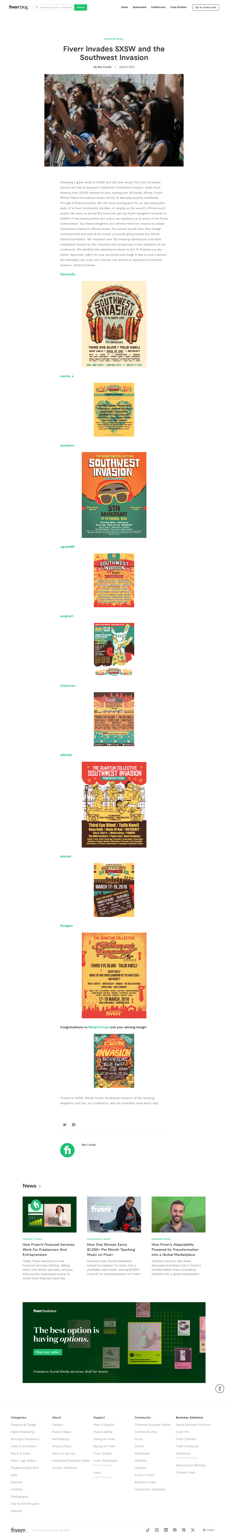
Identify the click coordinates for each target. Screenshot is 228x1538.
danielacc (67, 445)
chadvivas (67, 685)
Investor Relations (64, 1468)
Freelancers (158, 7)
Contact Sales (185, 1472)
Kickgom (66, 925)
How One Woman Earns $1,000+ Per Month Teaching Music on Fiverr (111, 1250)
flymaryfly (67, 274)
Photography (19, 1496)
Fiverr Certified (186, 1439)
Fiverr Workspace (105, 1462)
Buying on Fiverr (104, 1446)
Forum (139, 1439)
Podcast (140, 1468)
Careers (57, 1424)
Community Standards (150, 1489)
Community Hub (146, 1432)
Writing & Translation (25, 1439)
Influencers (142, 1453)
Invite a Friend (144, 1475)
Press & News (61, 1432)
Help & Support (103, 1424)
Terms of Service (63, 1453)
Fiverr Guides (102, 1453)
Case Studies (178, 7)
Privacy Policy (61, 1446)
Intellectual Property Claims (71, 1460)
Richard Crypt (98, 1027)
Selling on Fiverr (104, 1439)
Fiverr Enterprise (187, 1446)
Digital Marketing (22, 1432)
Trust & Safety (103, 1432)
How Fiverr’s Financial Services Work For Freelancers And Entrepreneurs (49, 1250)
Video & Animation (24, 1446)
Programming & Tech (25, 1468)
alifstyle (66, 755)
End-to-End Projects (25, 1503)
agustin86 (67, 546)
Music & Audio (21, 1453)
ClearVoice (183, 1453)
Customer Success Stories (152, 1424)
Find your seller (47, 1352)
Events (139, 1446)
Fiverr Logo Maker (23, 1460)
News (124, 7)
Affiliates (141, 1460)
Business (17, 1482)
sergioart (66, 616)
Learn (102, 1474)
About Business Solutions (193, 1424)
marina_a (67, 376)
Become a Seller (145, 1482)
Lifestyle (16, 1489)
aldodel (65, 856)
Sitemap (16, 1511)
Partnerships (60, 1439)
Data (14, 1475)
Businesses (139, 7)
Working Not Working (190, 1465)
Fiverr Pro (182, 1432)
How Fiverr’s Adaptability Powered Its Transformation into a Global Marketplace (175, 1250)
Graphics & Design (23, 1424)
